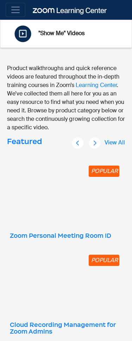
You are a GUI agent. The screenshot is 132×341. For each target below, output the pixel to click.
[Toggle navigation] (15, 10)
